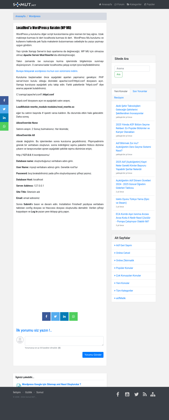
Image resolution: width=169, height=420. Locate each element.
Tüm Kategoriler (124, 290)
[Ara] (132, 68)
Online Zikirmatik (124, 260)
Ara (118, 74)
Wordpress (34, 16)
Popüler (149, 4)
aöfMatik (120, 298)
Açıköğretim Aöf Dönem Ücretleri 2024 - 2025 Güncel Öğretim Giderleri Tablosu (133, 184)
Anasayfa (105, 4)
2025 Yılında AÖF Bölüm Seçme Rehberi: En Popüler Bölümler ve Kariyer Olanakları (133, 128)
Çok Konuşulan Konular (128, 275)
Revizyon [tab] (119, 97)
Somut (40, 392)
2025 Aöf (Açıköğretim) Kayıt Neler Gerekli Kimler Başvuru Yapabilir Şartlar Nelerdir (131, 165)
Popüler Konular (124, 268)
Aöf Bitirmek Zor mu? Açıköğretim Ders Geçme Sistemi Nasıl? (133, 147)
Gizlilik (28, 392)
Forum (119, 4)
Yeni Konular (122, 283)
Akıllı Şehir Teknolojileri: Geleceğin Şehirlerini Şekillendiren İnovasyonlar (129, 109)
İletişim (17, 392)
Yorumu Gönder (92, 354)
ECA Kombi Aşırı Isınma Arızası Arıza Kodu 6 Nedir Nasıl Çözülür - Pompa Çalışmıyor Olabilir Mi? (133, 218)
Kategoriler (134, 4)
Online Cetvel (122, 252)
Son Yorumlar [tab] (140, 91)
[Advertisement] (60, 237)
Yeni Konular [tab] (120, 91)
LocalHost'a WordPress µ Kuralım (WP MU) (43, 27)
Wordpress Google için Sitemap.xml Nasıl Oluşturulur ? (51, 384)
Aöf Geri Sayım (123, 245)
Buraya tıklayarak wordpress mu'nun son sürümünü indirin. (47, 71)
